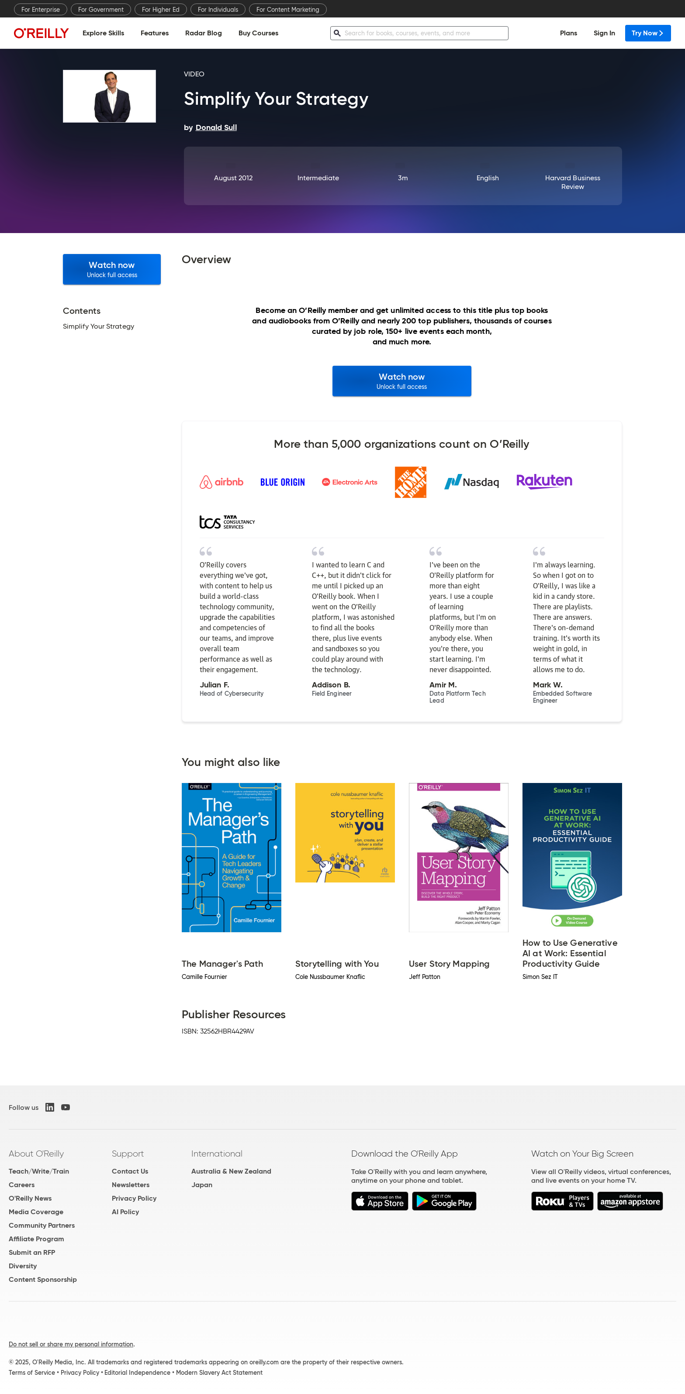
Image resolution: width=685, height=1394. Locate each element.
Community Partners (42, 1225)
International (216, 1153)
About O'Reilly (36, 1153)
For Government (101, 10)
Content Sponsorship (43, 1279)
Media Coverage (36, 1211)
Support (128, 1153)
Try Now (648, 33)
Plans (568, 33)
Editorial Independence (137, 1373)
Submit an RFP (32, 1252)
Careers (22, 1184)
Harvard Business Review (572, 182)
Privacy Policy (134, 1198)
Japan (201, 1184)
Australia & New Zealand (231, 1171)
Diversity (23, 1265)
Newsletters (130, 1184)
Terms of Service (32, 1373)
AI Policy (125, 1211)
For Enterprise (40, 10)
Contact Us (130, 1171)
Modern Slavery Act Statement (219, 1373)
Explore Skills (103, 33)
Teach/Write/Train (39, 1171)
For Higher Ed (161, 10)
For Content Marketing (287, 10)
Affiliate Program (36, 1238)
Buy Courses (258, 33)
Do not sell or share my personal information (71, 1344)
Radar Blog (203, 33)
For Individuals (218, 10)
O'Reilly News (30, 1198)
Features (155, 33)
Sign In (604, 33)
